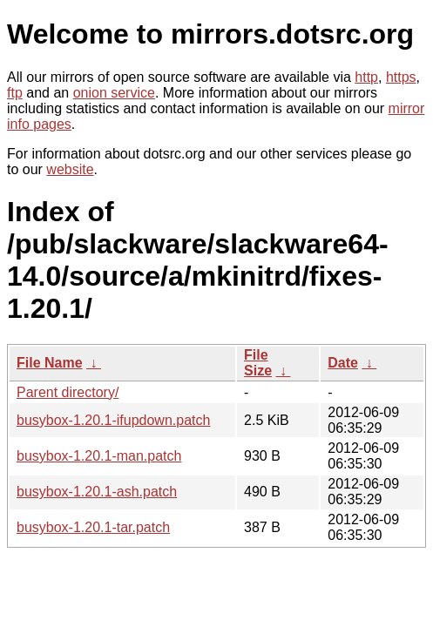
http (366, 77)
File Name (50, 362)
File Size (258, 362)
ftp (15, 92)
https (401, 77)
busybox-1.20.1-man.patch (99, 455)
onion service (114, 92)
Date (343, 362)
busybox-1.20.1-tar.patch (93, 527)
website (69, 169)
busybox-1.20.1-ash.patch (97, 491)
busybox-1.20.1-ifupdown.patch (113, 420)
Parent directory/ (67, 392)
